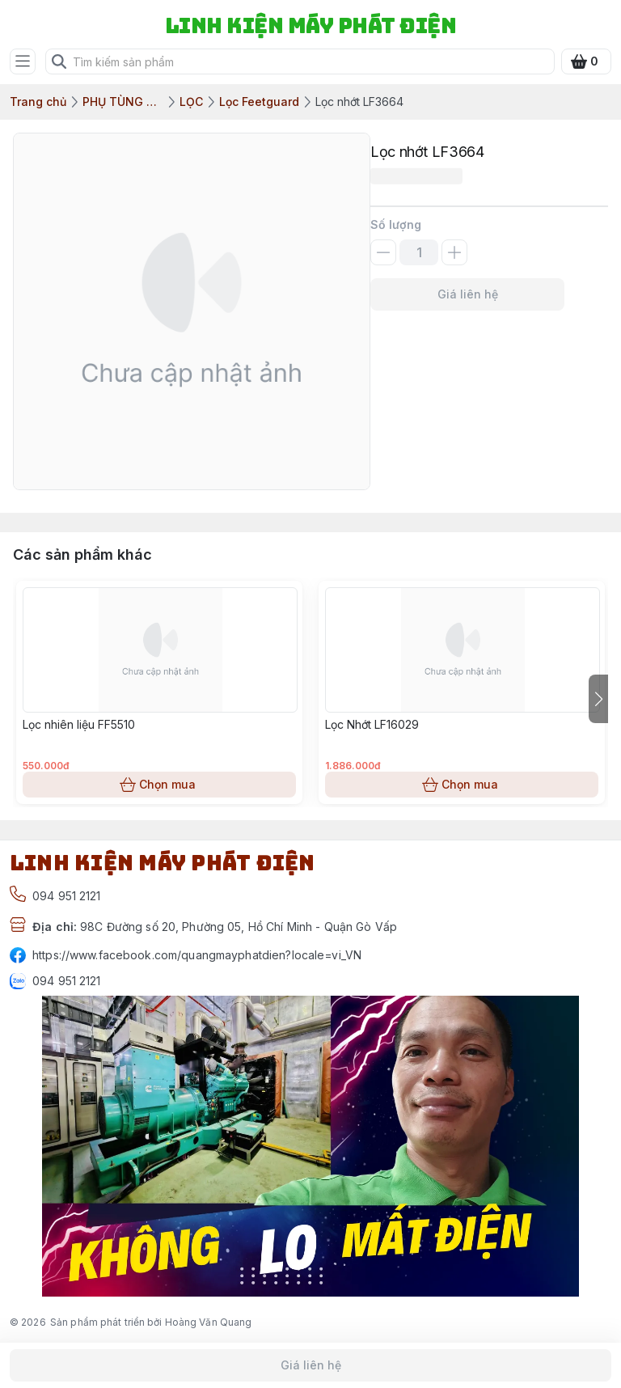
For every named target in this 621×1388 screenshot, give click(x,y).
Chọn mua (159, 785)
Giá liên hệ (467, 294)
